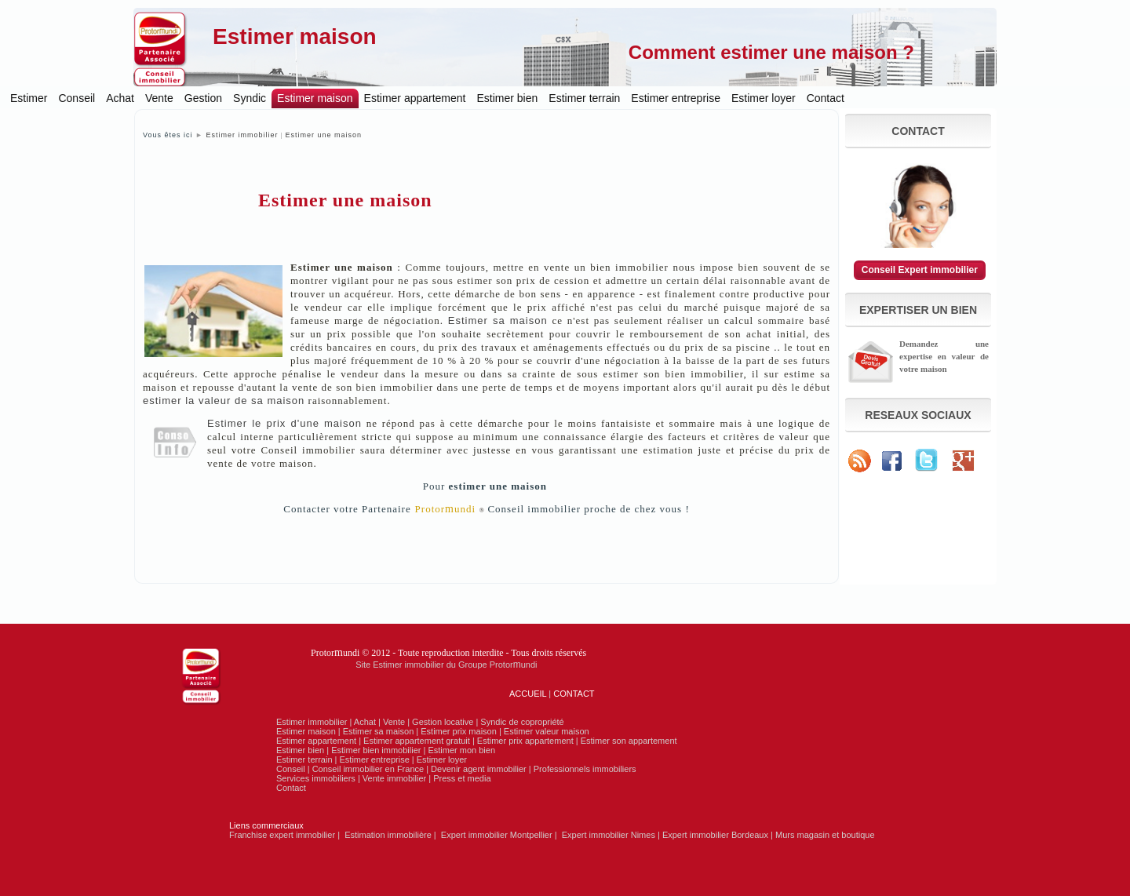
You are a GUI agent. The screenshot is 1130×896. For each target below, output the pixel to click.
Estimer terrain (584, 98)
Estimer (28, 98)
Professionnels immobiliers (585, 769)
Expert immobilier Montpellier (496, 835)
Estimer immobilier (242, 135)
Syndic (249, 98)
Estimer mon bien (461, 750)
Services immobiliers (315, 778)
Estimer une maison (324, 135)
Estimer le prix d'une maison (284, 423)
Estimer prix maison (459, 731)
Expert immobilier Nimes (608, 835)
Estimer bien (507, 98)
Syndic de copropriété (521, 722)
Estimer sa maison (498, 320)
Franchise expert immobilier (282, 835)
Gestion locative (442, 722)
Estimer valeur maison (546, 731)
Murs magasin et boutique (825, 835)
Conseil (76, 98)
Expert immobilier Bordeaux (715, 835)
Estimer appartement (415, 98)
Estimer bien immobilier (376, 750)
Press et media (461, 778)
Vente (159, 98)
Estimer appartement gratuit (416, 740)
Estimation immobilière (388, 835)
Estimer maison (295, 36)
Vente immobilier (394, 778)
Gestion (203, 98)
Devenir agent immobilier (479, 769)
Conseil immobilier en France (368, 769)
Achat (120, 98)
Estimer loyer (763, 98)
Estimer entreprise (675, 98)
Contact (825, 98)
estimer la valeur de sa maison (223, 400)
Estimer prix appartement (525, 740)
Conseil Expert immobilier (920, 269)
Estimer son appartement (629, 740)
